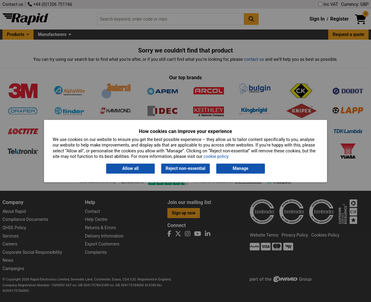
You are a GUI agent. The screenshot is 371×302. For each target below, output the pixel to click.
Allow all (130, 168)
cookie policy (216, 156)
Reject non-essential (185, 168)
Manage (241, 168)
